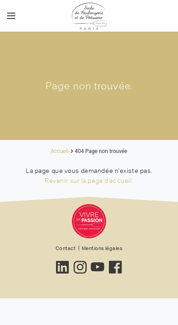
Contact (65, 248)
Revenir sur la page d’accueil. (89, 180)
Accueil (59, 151)
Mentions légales (102, 248)
